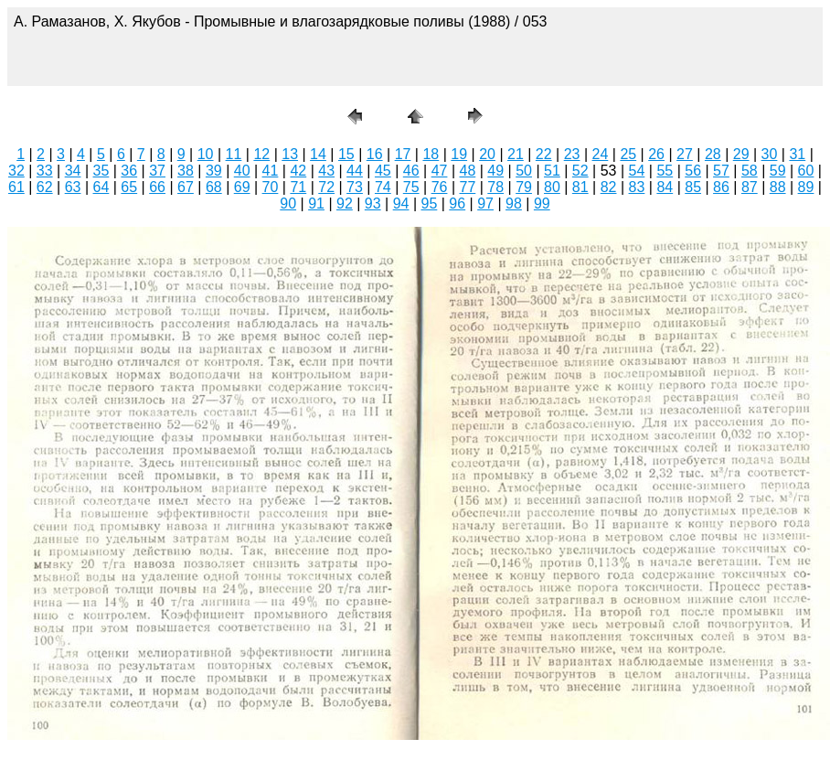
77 (467, 187)
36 (129, 170)
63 (73, 187)
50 (524, 170)
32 (16, 170)
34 (73, 170)
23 (572, 154)
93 (373, 203)
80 (552, 187)
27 (684, 154)
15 (346, 154)
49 (495, 170)
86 (721, 187)
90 (288, 203)
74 (383, 187)
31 (797, 154)
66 (157, 187)
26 (656, 154)
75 (411, 187)
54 (637, 170)
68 (214, 187)
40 (242, 170)
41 (270, 170)
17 (403, 154)
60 (806, 170)
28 (713, 154)
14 (318, 154)
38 (185, 170)
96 (457, 203)
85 (693, 187)
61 (16, 187)
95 (429, 203)
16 (375, 154)
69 (242, 187)
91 (316, 203)
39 (214, 170)
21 (515, 154)
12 (261, 154)
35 (101, 170)
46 (411, 170)
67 (185, 187)
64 (101, 187)
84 (664, 187)
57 (721, 170)
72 (326, 187)
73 (354, 187)
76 (439, 187)
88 (778, 187)
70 (270, 187)
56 (693, 170)
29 (741, 154)
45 (383, 170)
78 (495, 187)
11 (234, 154)
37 (157, 170)
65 (129, 187)
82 (609, 187)
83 (637, 187)
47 (439, 170)
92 (344, 203)
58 (749, 170)
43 (326, 170)
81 (580, 187)
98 (513, 203)
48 (467, 170)
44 (354, 170)
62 (45, 187)
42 (298, 170)
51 (552, 170)
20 (487, 154)
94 (401, 203)
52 (580, 170)
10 (205, 154)
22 (544, 154)
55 (664, 170)
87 (749, 187)
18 (430, 154)
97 (485, 203)
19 (459, 154)
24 (600, 154)
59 (778, 170)
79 (524, 187)
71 (298, 187)
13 (290, 154)
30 (769, 154)
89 (806, 187)
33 (45, 170)
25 (628, 154)
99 (542, 203)
